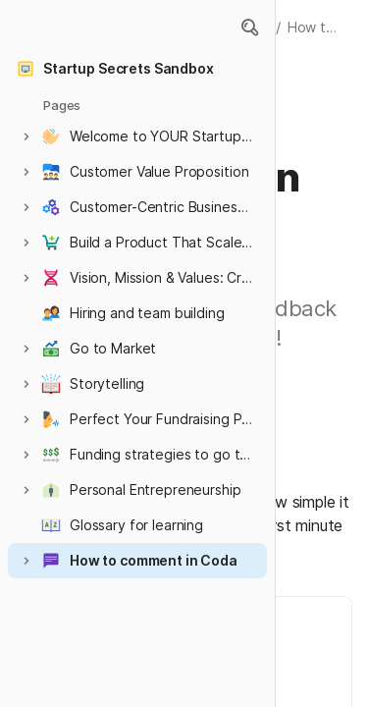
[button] (249, 27)
